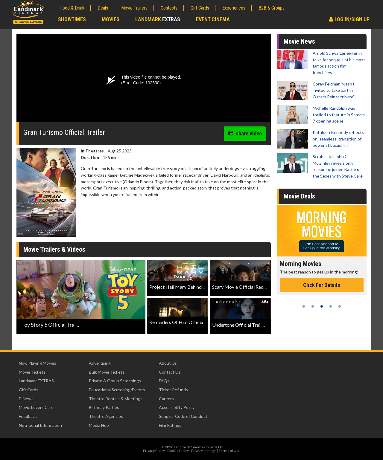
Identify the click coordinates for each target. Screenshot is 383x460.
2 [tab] (313, 306)
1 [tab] (304, 306)
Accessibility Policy (176, 407)
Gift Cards (200, 8)
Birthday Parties (104, 407)
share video (245, 133)
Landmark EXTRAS (36, 380)
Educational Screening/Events (117, 389)
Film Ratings (170, 425)
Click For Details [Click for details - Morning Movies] (321, 285)
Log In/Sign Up (349, 19)
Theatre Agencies (106, 416)
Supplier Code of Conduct (183, 416)
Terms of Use (229, 450)
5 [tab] (340, 306)
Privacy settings (203, 450)
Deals (103, 8)
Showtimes (72, 19)
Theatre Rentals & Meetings (115, 398)
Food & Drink (72, 8)
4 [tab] (331, 306)
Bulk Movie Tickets (106, 372)
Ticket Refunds (173, 389)
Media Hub (99, 425)
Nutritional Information (40, 425)
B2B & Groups (272, 8)
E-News (26, 398)
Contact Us (169, 372)
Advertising (100, 363)
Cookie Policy (178, 450)
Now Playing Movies (37, 363)
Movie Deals (299, 196)
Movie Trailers (134, 8)
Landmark (157, 19)
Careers (166, 398)
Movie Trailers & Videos (54, 249)
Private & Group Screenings (115, 380)
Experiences (233, 8)
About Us (168, 363)
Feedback (28, 416)
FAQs (164, 380)
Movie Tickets (32, 372)
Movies (110, 19)
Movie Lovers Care (36, 407)
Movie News (299, 41)
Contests (169, 8)
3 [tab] (322, 306)
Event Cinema (213, 19)
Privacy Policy (154, 450)
